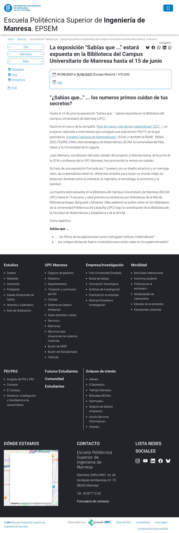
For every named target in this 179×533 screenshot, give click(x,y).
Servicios (53, 320)
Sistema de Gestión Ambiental (60, 307)
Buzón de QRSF (57, 346)
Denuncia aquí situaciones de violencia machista (62, 336)
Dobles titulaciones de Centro (20, 297)
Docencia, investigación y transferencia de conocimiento (21, 400)
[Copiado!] (169, 48)
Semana (26, 54)
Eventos (21, 39)
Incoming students (145, 278)
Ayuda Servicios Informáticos (99, 419)
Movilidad (139, 265)
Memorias (54, 326)
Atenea (93, 379)
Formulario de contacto (93, 501)
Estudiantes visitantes (147, 309)
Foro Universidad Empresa (105, 273)
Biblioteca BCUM (99, 395)
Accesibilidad (143, 522)
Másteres (12, 278)
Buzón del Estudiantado (62, 351)
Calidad (52, 299)
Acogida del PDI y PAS (20, 379)
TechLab (53, 357)
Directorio (54, 278)
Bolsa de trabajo (99, 278)
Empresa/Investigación (105, 265)
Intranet (94, 426)
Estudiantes (54, 386)
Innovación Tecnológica (103, 284)
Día (26, 47)
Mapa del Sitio (123, 522)
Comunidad (54, 379)
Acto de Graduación (19, 310)
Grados (11, 273)
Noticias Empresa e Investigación (101, 303)
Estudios (11, 265)
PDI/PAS (11, 371)
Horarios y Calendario (20, 305)
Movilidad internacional (148, 273)
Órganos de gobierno (61, 273)
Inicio (10, 39)
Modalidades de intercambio (144, 296)
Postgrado (13, 289)
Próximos (18, 80)
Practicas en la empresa (104, 295)
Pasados (18, 69)
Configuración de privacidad (152, 528)
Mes (26, 61)
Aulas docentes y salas (62, 315)
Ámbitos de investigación (104, 289)
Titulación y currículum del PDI (62, 292)
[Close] (168, 8)
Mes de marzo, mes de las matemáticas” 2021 (128, 126)
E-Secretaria (96, 384)
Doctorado (13, 284)
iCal (59, 82)
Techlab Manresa (99, 390)
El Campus (13, 390)
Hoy (14, 75)
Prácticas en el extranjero (143, 286)
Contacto (12, 384)
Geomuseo (95, 401)
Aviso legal (160, 522)
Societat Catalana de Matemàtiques (91, 137)
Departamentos (57, 284)
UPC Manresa (56, 265)
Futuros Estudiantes (61, 371)
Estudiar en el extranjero (149, 304)
